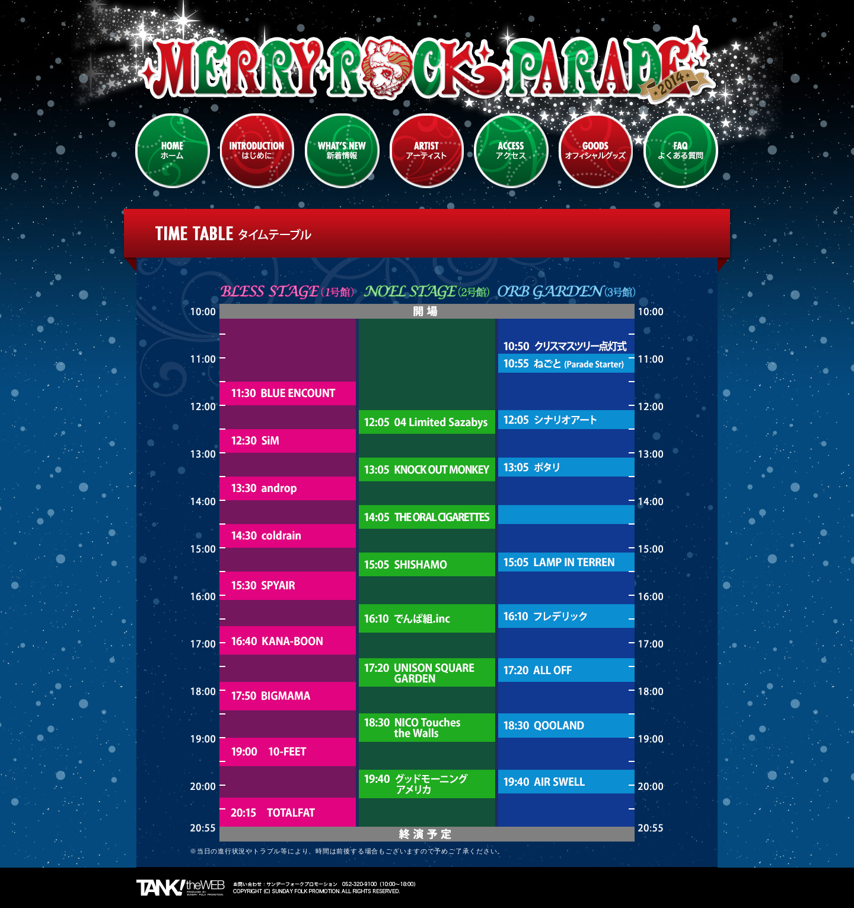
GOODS (596, 150)
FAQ (680, 150)
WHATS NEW (342, 150)
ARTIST (427, 150)
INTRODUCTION (257, 150)
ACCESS (511, 150)
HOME (172, 150)
